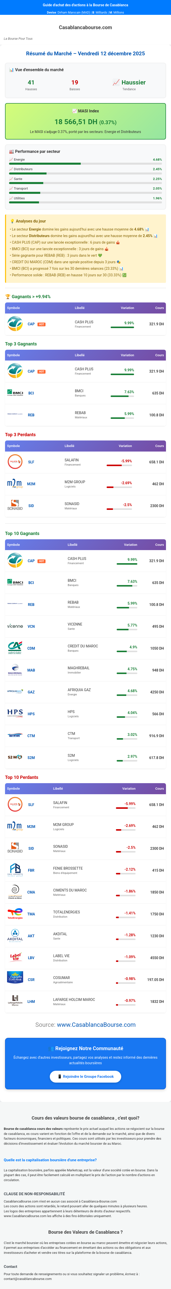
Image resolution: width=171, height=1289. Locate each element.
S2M (31, 758)
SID (31, 506)
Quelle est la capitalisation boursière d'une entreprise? (50, 1160)
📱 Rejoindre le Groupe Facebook (85, 1076)
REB (31, 415)
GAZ (31, 692)
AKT (31, 936)
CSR (31, 980)
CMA (31, 892)
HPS (31, 714)
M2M (31, 484)
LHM (31, 1002)
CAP (31, 324)
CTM (31, 736)
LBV (31, 958)
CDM (31, 648)
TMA (31, 914)
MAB (31, 670)
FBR (31, 870)
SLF (31, 462)
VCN (31, 627)
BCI (31, 393)
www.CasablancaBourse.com (96, 1024)
